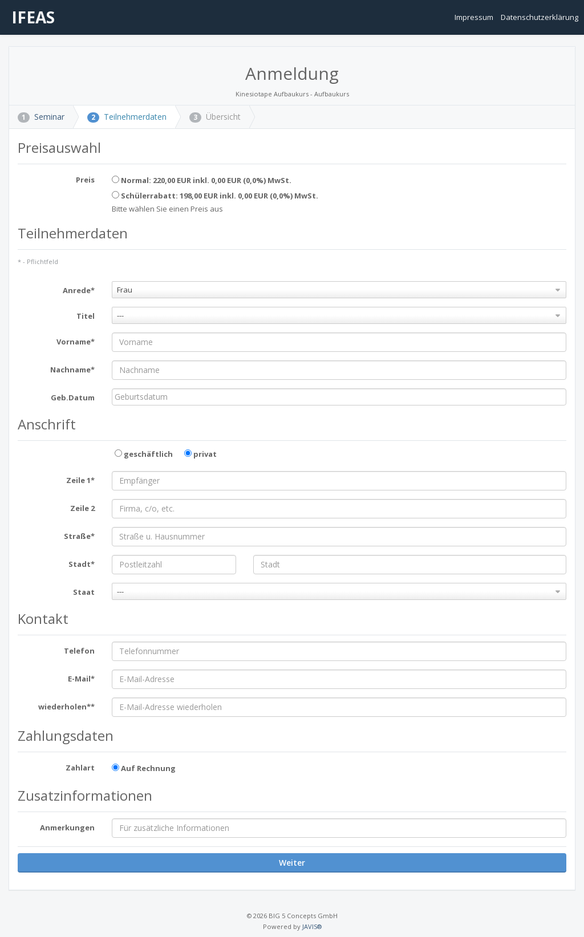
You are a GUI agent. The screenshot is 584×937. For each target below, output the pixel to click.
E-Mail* (81, 679)
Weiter (292, 862)
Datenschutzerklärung (539, 17)
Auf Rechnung (144, 768)
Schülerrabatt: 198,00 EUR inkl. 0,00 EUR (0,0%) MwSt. (215, 195)
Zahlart (80, 767)
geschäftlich (144, 454)
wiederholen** (66, 706)
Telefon (79, 651)
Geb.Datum (73, 397)
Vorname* (75, 341)
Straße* (79, 536)
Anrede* (79, 290)
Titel (85, 316)
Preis (85, 180)
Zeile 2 (82, 508)
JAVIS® (312, 926)
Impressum (475, 17)
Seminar (41, 116)
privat (200, 454)
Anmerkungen (67, 827)
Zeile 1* (80, 480)
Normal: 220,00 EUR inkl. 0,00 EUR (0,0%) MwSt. (201, 180)
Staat (84, 592)
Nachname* (72, 369)
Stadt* (81, 564)
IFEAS (31, 17)
